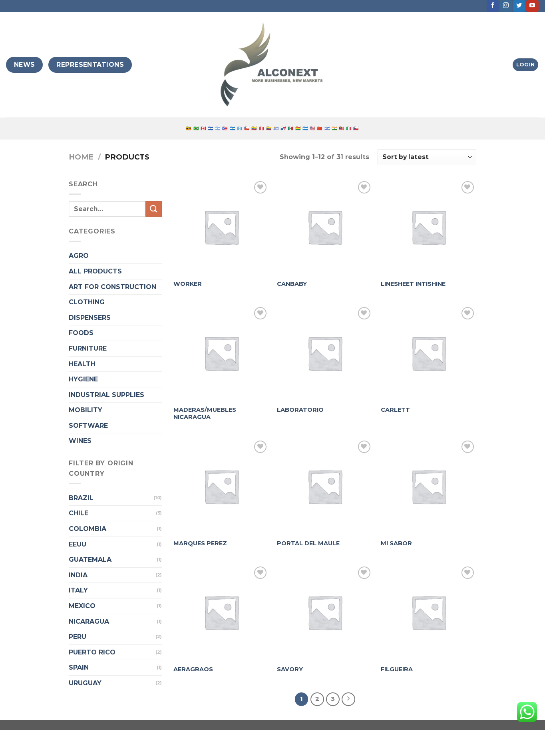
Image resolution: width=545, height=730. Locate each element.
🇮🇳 (334, 128)
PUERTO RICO (92, 652)
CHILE (78, 513)
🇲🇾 (341, 128)
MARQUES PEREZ (200, 543)
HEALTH (82, 364)
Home (81, 157)
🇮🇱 (327, 128)
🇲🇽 (290, 128)
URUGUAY (85, 683)
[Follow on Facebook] (493, 6)
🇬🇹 (240, 128)
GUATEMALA (90, 559)
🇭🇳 (305, 128)
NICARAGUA (89, 621)
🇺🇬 (188, 128)
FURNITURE (88, 348)
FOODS (81, 333)
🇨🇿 (356, 128)
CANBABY (292, 283)
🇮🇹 (349, 128)
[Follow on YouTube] (532, 6)
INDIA (78, 575)
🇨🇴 (269, 128)
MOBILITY (85, 410)
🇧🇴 (298, 128)
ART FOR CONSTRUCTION (112, 287)
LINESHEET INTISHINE (413, 283)
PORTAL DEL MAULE (308, 543)
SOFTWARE (88, 425)
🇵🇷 (225, 128)
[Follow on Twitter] (519, 6)
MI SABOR (396, 543)
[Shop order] (427, 157)
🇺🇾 (276, 128)
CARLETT (395, 409)
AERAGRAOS (193, 669)
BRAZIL (81, 498)
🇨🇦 (203, 128)
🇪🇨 (254, 128)
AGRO (79, 255)
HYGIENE (83, 379)
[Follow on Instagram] (506, 6)
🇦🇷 (218, 128)
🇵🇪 (262, 128)
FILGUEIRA (397, 669)
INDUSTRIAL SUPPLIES (106, 395)
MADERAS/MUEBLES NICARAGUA (204, 413)
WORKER (187, 283)
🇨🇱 (247, 128)
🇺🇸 (312, 128)
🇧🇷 (196, 128)
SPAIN (79, 667)
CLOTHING (87, 302)
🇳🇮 (232, 128)
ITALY (78, 590)
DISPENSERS (90, 317)
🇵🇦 (283, 128)
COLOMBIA (87, 529)
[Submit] (153, 209)
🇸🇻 (210, 128)
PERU (77, 636)
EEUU (77, 544)
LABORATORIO (300, 409)
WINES (80, 441)
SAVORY (290, 669)
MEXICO (82, 606)
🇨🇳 (319, 128)
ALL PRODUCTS (95, 271)
